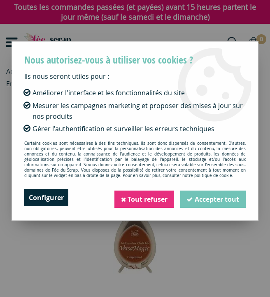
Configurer (46, 197)
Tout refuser (143, 197)
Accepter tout (212, 197)
